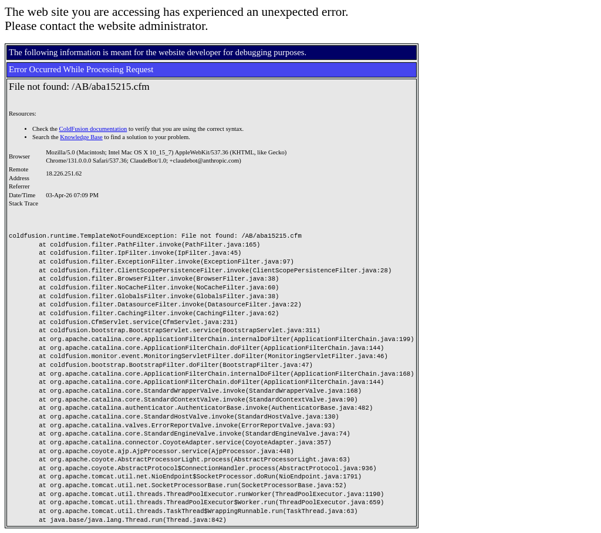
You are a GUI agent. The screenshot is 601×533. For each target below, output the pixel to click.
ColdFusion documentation (93, 129)
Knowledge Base (81, 137)
